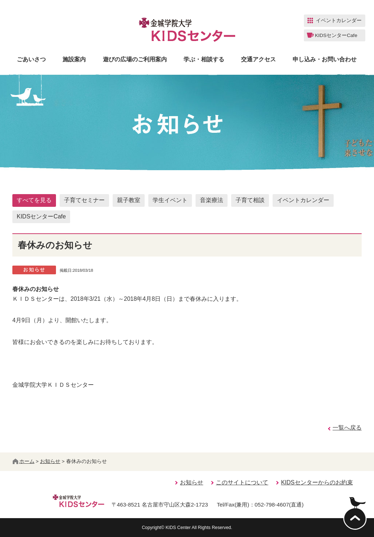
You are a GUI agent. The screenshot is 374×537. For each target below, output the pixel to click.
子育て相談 (250, 200)
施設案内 (74, 59)
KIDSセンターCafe (41, 216)
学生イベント (170, 200)
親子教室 (128, 200)
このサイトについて (242, 482)
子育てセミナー (84, 200)
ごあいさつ (31, 59)
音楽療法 (211, 200)
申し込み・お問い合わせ (325, 59)
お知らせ (50, 461)
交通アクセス (258, 59)
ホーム (24, 461)
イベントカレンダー (303, 200)
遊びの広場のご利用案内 (135, 59)
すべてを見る (34, 200)
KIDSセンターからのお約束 (317, 482)
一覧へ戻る (347, 428)
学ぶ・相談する (204, 59)
